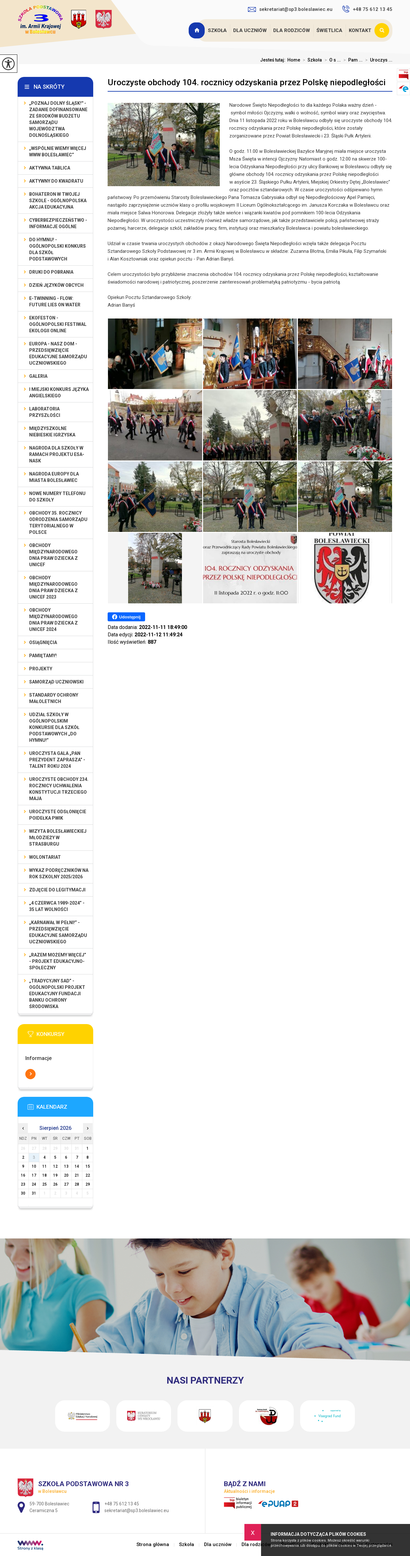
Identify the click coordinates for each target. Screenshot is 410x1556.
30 (23, 1193)
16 (23, 1175)
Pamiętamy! (43, 655)
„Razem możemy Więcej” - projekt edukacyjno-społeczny (57, 961)
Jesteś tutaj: (273, 60)
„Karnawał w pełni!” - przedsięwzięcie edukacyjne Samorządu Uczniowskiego (58, 932)
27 (66, 1184)
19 (55, 1175)
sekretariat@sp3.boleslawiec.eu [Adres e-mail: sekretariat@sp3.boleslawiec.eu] (136, 1510)
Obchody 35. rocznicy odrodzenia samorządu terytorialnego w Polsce (58, 522)
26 (55, 1184)
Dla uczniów (250, 30)
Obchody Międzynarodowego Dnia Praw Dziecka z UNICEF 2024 (53, 620)
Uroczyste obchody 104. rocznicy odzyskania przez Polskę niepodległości (247, 82)
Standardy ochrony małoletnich (53, 698)
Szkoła (217, 30)
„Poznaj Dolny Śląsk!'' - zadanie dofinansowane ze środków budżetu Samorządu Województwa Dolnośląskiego (58, 119)
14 (77, 1166)
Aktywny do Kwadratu (56, 181)
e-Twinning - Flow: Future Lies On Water (54, 301)
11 (44, 1166)
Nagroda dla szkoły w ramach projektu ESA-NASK (56, 454)
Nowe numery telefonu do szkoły (57, 496)
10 (34, 1166)
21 (77, 1175)
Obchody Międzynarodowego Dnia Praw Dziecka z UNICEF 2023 (53, 587)
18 (44, 1175)
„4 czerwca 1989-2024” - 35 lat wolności (57, 906)
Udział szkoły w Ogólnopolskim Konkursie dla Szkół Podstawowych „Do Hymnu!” (54, 727)
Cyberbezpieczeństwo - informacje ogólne (58, 223)
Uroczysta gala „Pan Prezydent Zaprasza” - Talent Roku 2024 (57, 760)
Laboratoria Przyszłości (44, 412)
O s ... (331, 60)
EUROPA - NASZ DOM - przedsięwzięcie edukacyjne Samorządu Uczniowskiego (58, 353)
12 (55, 1166)
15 (88, 1166)
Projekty (40, 668)
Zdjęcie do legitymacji (57, 889)
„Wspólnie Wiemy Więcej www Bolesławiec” (57, 151)
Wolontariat (45, 857)
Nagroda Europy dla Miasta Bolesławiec (54, 477)
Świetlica (329, 30)
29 (88, 1184)
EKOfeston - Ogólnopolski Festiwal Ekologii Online (57, 324)
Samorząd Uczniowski (56, 681)
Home (293, 60)
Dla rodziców (291, 30)
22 (88, 1175)
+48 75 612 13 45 (367, 8)
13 (66, 1166)
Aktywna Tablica (49, 167)
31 (34, 1193)
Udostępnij (126, 616)
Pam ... (352, 60)
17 (34, 1175)
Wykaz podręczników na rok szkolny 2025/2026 (58, 873)
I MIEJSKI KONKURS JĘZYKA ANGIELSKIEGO (59, 392)
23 (23, 1184)
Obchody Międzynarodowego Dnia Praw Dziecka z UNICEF (53, 555)
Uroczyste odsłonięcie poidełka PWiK (57, 815)
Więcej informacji (30, 1074)
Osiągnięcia (43, 642)
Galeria (38, 376)
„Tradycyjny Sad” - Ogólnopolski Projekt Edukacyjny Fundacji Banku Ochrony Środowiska (57, 993)
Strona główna (197, 30)
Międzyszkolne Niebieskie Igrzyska (52, 431)
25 (44, 1184)
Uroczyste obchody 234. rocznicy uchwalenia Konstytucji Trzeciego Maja (58, 789)
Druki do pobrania (51, 272)
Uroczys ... (377, 60)
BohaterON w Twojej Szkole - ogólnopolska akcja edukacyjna (57, 201)
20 (66, 1175)
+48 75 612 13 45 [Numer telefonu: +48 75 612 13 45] (121, 1503)
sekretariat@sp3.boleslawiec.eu (290, 9)
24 (34, 1184)
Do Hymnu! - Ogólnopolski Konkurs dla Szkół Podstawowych (57, 249)
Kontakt (360, 30)
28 (77, 1184)
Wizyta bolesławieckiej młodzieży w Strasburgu (57, 838)
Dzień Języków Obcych (56, 285)
